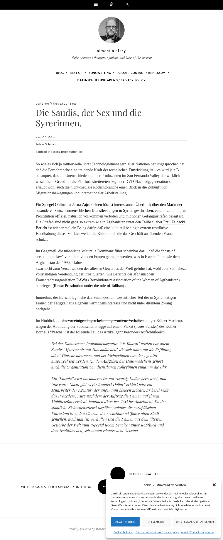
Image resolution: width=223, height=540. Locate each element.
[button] (214, 485)
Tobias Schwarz (46, 144)
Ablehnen (156, 521)
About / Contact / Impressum (197, 532)
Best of (76, 73)
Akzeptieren (125, 521)
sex (73, 103)
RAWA (82, 280)
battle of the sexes (48, 151)
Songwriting (100, 73)
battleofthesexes (52, 103)
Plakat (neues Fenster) (140, 326)
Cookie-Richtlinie (123, 532)
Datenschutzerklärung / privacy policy (157, 532)
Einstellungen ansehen (195, 521)
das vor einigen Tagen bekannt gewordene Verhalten (103, 320)
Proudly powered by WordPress (89, 529)
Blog (60, 73)
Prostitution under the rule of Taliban (94, 286)
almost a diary (111, 50)
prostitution (69, 151)
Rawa (58, 286)
